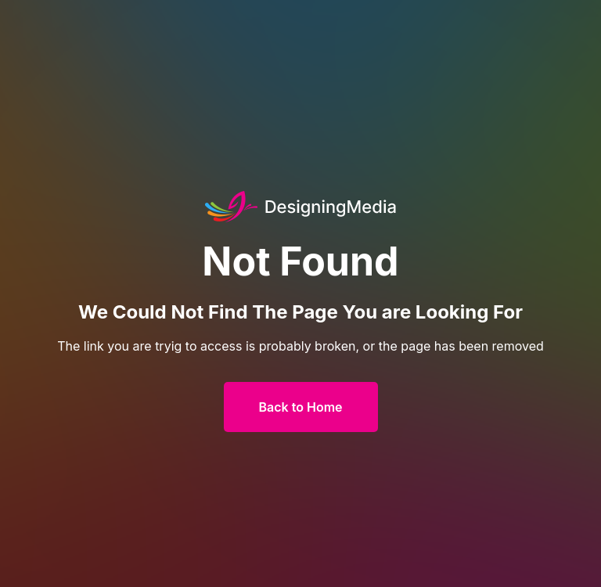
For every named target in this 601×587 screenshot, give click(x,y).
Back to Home (301, 407)
